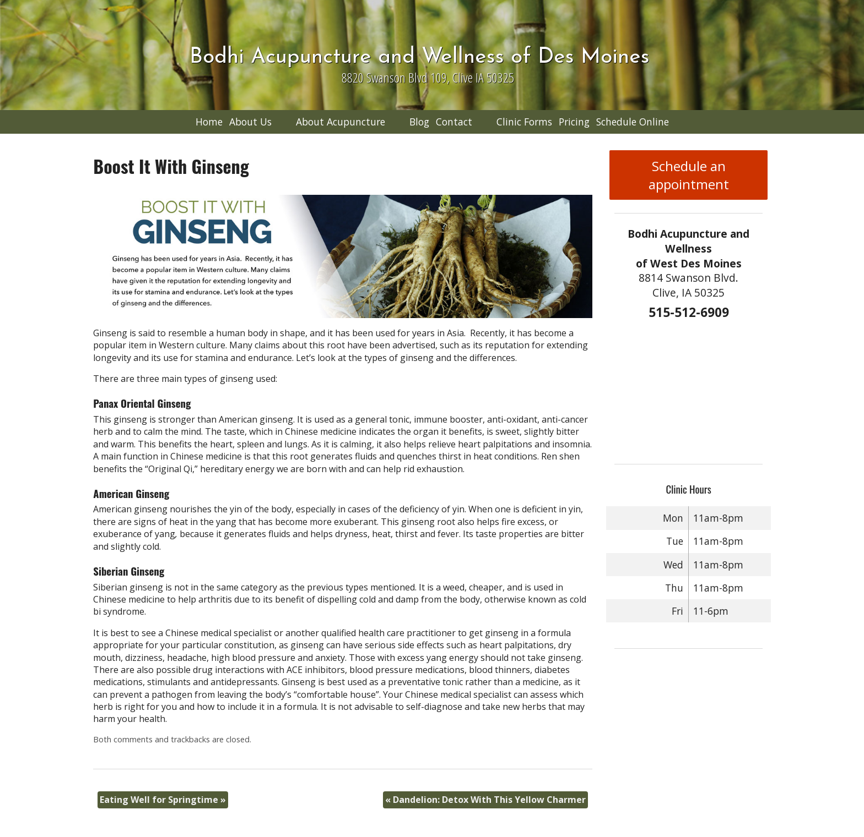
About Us (250, 121)
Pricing (574, 121)
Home (209, 121)
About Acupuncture (340, 121)
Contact (454, 121)
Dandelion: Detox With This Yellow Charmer (485, 800)
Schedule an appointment (689, 175)
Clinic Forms (524, 121)
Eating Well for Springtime (163, 800)
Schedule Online (632, 121)
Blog (419, 121)
